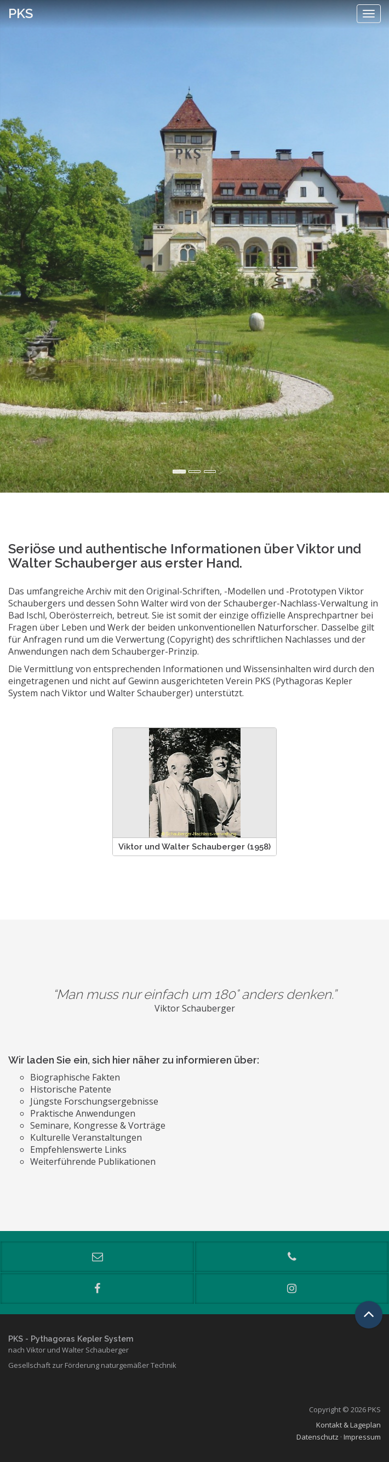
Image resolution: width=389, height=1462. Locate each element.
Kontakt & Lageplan (348, 1425)
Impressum (362, 1437)
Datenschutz (317, 1437)
